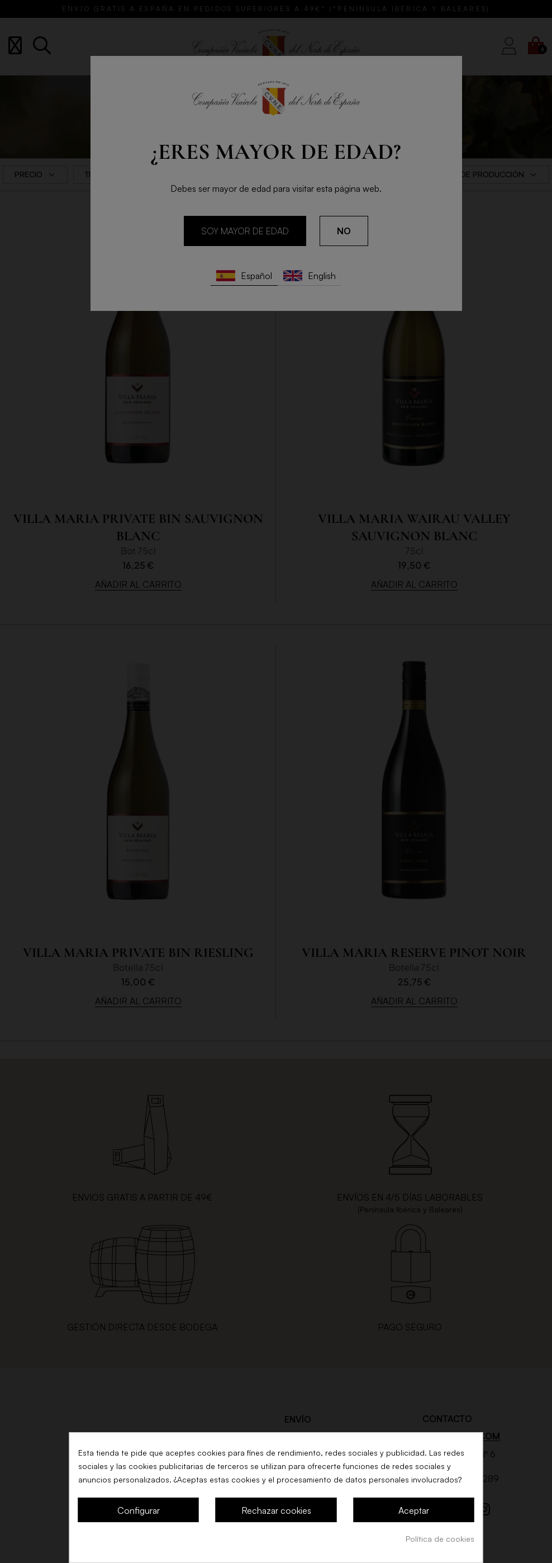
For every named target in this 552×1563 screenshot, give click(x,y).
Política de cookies (440, 1538)
